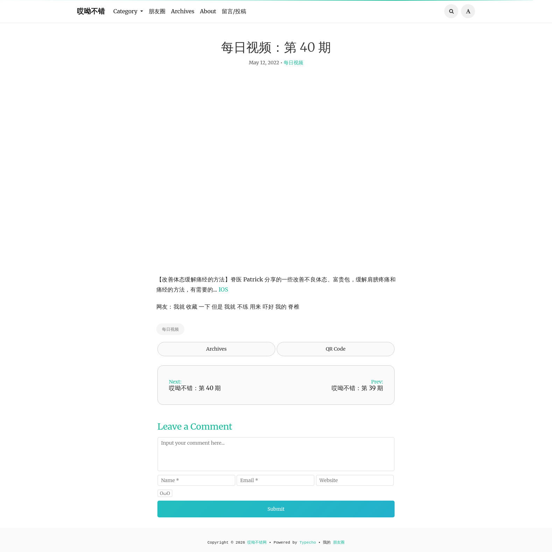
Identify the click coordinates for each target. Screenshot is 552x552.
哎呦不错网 (257, 542)
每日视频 (293, 66)
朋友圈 (157, 11)
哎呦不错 (91, 11)
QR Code (335, 353)
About (208, 11)
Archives (182, 11)
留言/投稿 (234, 11)
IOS (223, 293)
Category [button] (126, 11)
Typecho (307, 542)
